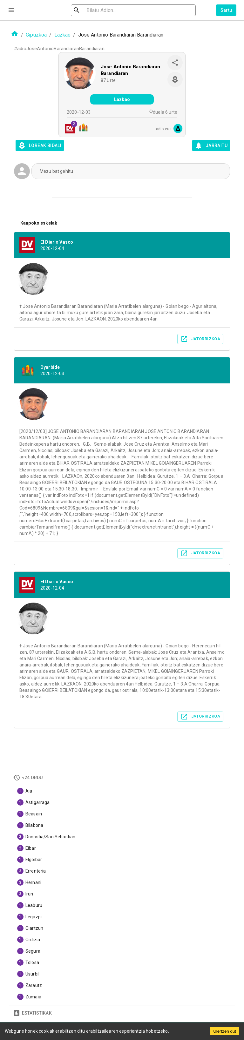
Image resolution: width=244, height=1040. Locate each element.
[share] (175, 62)
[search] (111, 10)
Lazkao (62, 35)
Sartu (226, 10)
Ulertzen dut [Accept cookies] (224, 1031)
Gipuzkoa (36, 35)
